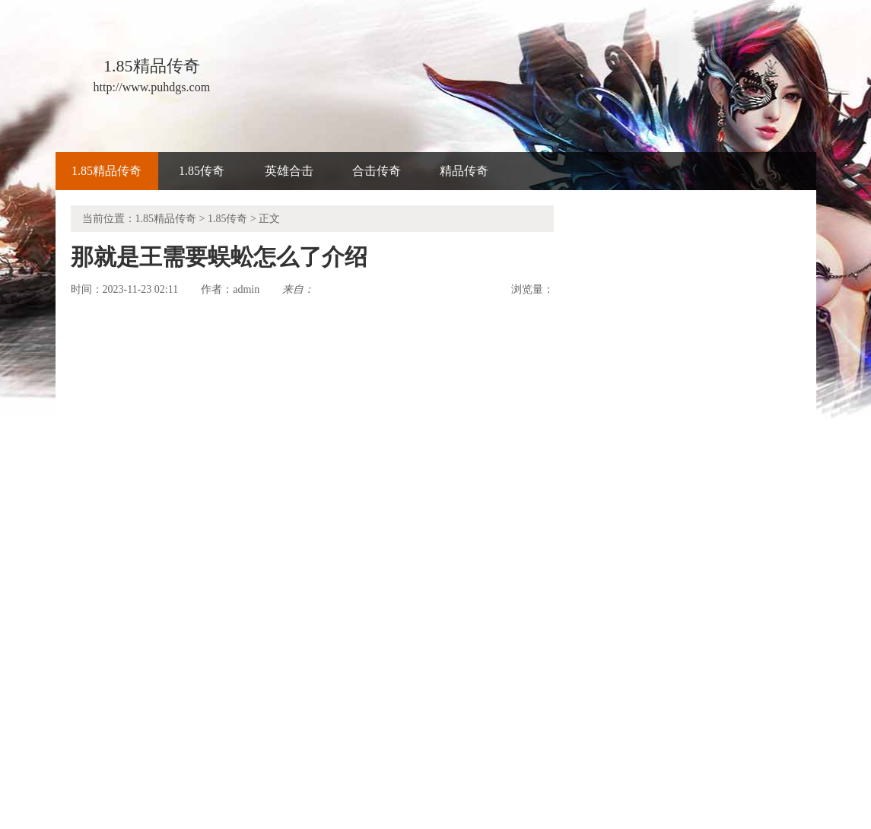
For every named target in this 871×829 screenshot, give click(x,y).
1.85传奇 (201, 170)
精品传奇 (464, 170)
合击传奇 (376, 170)
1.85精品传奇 (106, 170)
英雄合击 (289, 170)
